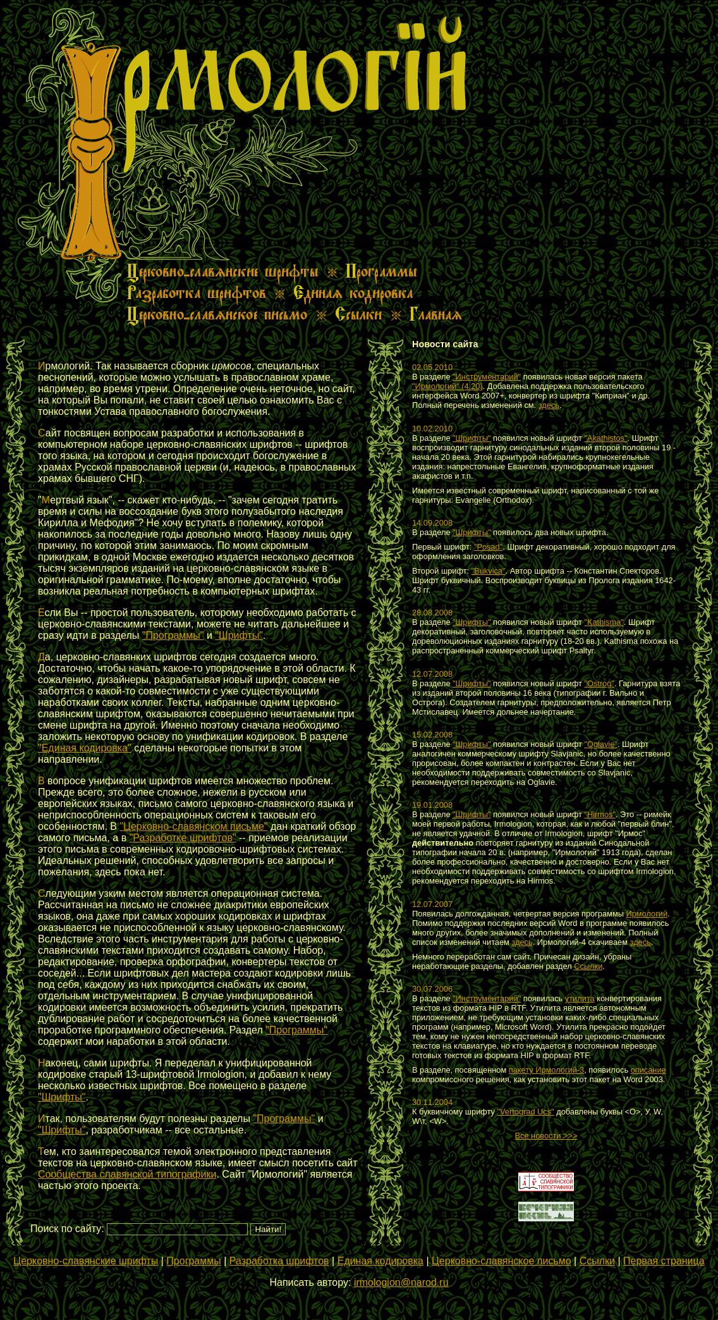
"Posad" (488, 547)
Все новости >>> (546, 1135)
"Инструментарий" (487, 376)
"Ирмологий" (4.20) (447, 386)
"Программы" (173, 635)
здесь (548, 405)
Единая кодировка (380, 1260)
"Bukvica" (489, 571)
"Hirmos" (600, 814)
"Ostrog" (599, 683)
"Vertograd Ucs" (525, 1111)
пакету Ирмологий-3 (546, 1070)
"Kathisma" (603, 622)
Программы (193, 1260)
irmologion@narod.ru (401, 1282)
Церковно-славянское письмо (501, 1260)
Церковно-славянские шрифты (85, 1260)
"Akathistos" (605, 438)
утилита (580, 998)
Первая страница (664, 1260)
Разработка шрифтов (279, 1260)
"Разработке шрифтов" (183, 837)
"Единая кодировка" (84, 748)
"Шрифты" (239, 635)
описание (648, 1070)
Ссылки (588, 966)
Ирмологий (646, 913)
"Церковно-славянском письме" (193, 826)
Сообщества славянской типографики (127, 1174)
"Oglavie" (600, 744)
